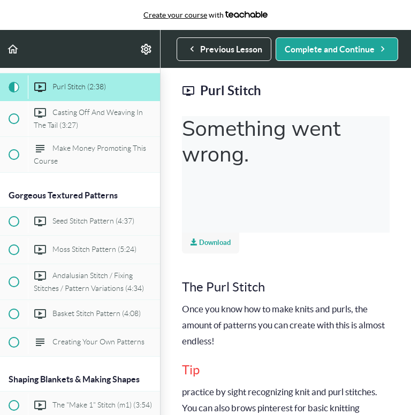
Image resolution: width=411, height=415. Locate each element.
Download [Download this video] (211, 243)
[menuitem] (146, 49)
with (205, 15)
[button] (13, 49)
